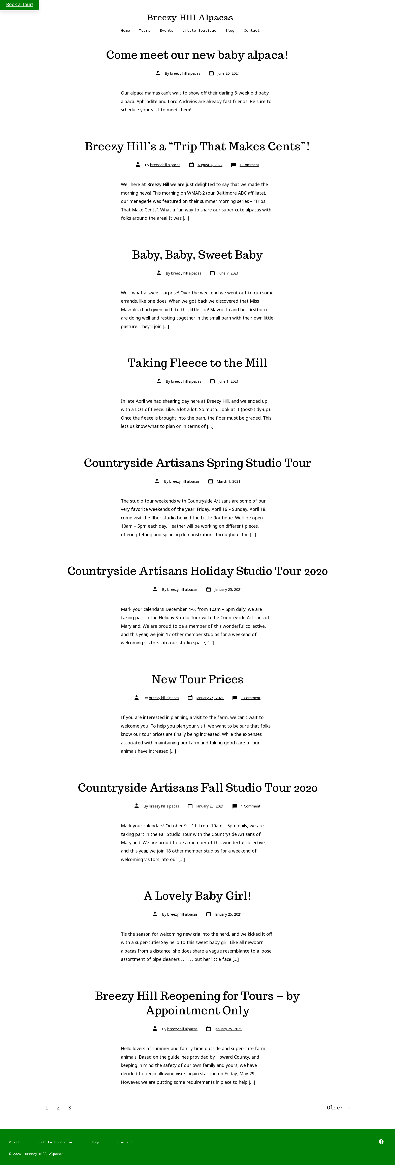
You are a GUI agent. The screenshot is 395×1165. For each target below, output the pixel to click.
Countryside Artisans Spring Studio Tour (197, 463)
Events (166, 30)
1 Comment (249, 164)
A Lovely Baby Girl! (197, 895)
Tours (144, 30)
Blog (230, 30)
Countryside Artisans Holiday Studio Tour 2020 (197, 571)
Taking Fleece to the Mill (198, 362)
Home (125, 30)
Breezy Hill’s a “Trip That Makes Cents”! (197, 146)
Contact (252, 30)
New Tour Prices (197, 679)
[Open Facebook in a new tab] (381, 1141)
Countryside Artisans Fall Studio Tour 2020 (197, 787)
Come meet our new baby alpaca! (197, 55)
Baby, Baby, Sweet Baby (197, 254)
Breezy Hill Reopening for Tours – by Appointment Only (197, 1003)
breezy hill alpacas (185, 73)
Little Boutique (199, 30)
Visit (14, 1142)
